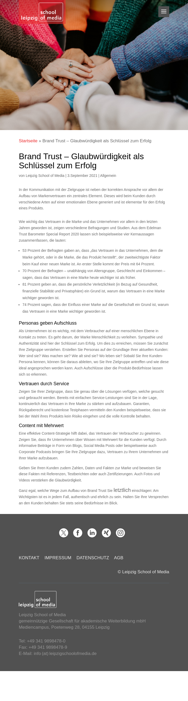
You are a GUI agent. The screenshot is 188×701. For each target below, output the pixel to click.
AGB (118, 557)
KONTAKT (29, 557)
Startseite (28, 140)
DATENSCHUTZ (93, 557)
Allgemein (108, 175)
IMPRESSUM (58, 557)
